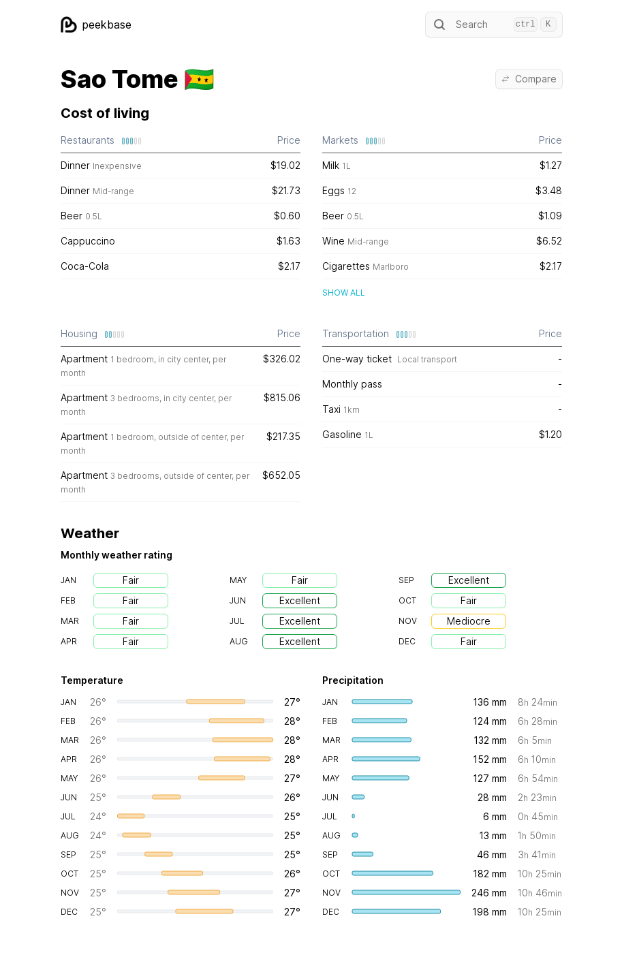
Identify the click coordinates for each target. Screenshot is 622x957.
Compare (529, 78)
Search (494, 24)
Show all (343, 292)
